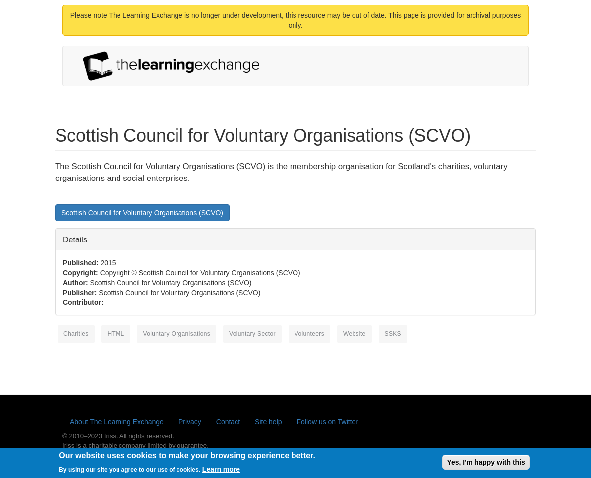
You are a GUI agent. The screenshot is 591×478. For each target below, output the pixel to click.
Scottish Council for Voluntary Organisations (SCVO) (142, 213)
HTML (115, 333)
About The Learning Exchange (117, 422)
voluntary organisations (176, 333)
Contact (228, 422)
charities (76, 333)
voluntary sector (252, 333)
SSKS (393, 333)
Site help (268, 422)
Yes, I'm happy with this (486, 464)
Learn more (221, 471)
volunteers (309, 333)
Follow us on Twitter (327, 422)
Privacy (189, 422)
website (354, 333)
